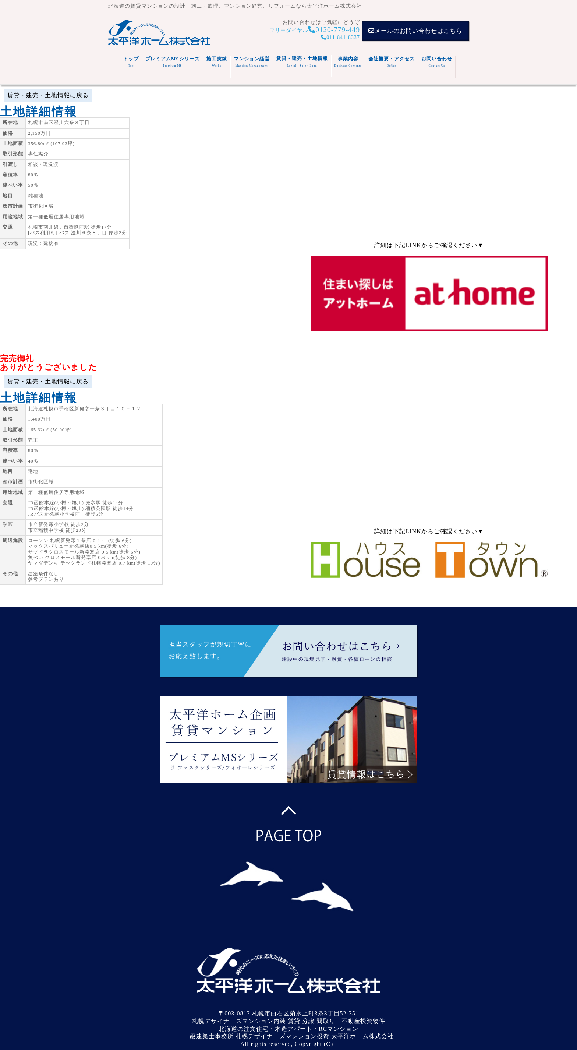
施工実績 (216, 61)
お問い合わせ (436, 61)
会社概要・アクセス (391, 61)
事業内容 (348, 61)
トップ (131, 61)
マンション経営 (252, 61)
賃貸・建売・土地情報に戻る (48, 95)
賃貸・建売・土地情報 (302, 62)
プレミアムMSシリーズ (172, 61)
